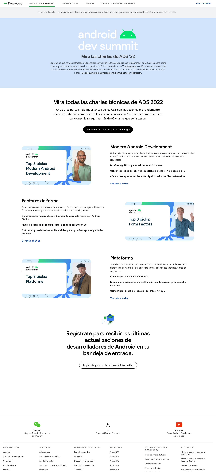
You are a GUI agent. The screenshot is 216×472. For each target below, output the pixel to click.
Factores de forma (40, 200)
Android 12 (114, 465)
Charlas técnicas (70, 3)
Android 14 (114, 456)
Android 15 (114, 452)
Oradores (89, 3)
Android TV (79, 469)
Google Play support (189, 465)
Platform (136, 73)
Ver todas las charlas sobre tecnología (108, 129)
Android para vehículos (84, 465)
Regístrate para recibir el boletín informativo (108, 365)
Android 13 (114, 461)
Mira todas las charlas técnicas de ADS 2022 (108, 102)
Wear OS (78, 456)
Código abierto (9, 465)
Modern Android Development (98, 73)
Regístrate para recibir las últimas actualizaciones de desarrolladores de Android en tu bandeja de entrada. (108, 343)
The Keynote (129, 66)
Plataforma (121, 258)
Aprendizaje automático (49, 456)
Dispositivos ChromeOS (84, 461)
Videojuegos (44, 452)
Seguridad (8, 461)
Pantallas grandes (82, 452)
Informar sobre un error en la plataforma (193, 453)
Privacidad (43, 469)
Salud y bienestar (46, 461)
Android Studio (203, 3)
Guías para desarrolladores (157, 459)
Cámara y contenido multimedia (53, 465)
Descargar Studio (152, 468)
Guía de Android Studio (155, 455)
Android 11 (114, 469)
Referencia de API (153, 463)
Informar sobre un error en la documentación (193, 459)
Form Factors (122, 73)
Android (6, 452)
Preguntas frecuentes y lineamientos (119, 3)
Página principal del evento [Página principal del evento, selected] (42, 3)
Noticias (6, 469)
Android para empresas (13, 456)
